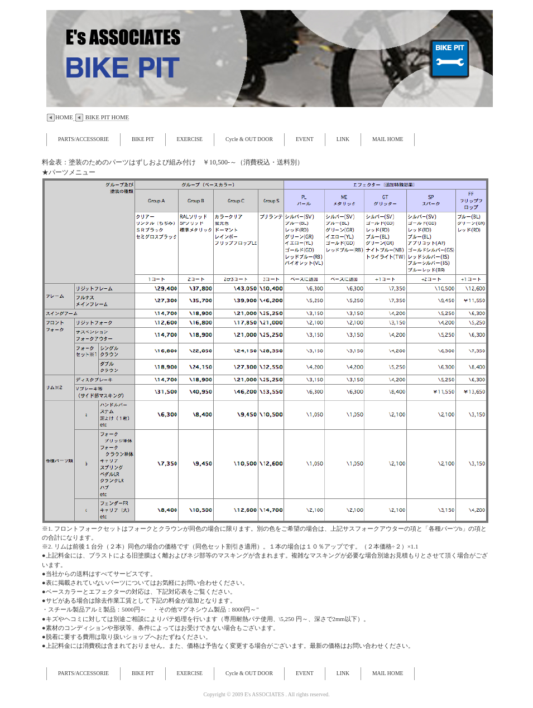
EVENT (305, 139)
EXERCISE (190, 139)
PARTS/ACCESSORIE (83, 139)
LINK (343, 139)
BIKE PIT (143, 139)
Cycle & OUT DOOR (249, 139)
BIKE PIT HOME (101, 117)
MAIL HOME (388, 139)
